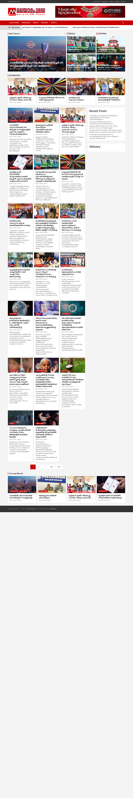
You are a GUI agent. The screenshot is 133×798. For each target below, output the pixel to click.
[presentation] (62, 33)
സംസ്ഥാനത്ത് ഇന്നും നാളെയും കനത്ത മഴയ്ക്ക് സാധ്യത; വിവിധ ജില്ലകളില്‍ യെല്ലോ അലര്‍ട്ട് (20, 432)
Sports (123, 1)
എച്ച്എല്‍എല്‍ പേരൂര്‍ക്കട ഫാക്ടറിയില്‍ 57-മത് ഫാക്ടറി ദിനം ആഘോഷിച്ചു (79, 67)
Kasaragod (105, 1)
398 (51, 467)
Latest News (96, 1)
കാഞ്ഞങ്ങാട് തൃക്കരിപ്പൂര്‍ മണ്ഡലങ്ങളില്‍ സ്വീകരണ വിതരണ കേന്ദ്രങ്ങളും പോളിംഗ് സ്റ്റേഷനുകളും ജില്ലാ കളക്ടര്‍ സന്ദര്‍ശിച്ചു (46, 225)
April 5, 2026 (71, 69)
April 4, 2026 (65, 332)
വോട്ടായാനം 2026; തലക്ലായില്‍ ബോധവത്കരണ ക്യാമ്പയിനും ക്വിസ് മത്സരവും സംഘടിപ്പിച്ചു (71, 225)
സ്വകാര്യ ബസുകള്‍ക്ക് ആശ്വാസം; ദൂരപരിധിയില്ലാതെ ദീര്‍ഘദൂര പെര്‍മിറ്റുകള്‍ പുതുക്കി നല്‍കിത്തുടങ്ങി (45, 176)
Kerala (111, 1)
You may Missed (16, 473)
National (117, 1)
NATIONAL (102, 34)
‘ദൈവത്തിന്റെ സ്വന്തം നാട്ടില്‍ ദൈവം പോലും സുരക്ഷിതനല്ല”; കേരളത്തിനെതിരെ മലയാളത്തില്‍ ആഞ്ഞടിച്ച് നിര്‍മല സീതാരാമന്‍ (45, 380)
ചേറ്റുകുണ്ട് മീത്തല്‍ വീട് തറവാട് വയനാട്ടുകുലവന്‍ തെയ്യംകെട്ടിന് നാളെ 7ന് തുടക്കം (51, 101)
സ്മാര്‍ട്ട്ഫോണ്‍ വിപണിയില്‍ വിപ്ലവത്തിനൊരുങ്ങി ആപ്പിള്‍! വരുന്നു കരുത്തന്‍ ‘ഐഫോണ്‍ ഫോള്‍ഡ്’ (20, 176)
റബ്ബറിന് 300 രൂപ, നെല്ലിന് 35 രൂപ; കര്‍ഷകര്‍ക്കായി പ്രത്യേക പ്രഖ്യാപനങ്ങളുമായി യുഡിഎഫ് (72, 379)
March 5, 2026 (101, 69)
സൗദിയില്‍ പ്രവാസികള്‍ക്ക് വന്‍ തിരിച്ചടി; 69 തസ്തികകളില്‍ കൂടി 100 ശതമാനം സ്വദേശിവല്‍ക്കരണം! (42, 27)
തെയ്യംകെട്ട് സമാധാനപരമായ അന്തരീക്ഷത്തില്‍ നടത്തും (78, 100)
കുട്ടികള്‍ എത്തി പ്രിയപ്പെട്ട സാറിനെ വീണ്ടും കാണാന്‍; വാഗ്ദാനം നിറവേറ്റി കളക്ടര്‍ (20, 100)
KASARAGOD (14, 75)
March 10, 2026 (101, 51)
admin (20, 68)
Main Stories (14, 34)
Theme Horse (31, 509)
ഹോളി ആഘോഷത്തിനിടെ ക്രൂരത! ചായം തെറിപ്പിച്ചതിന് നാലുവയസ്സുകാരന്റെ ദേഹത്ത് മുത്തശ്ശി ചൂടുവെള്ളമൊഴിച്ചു (109, 68)
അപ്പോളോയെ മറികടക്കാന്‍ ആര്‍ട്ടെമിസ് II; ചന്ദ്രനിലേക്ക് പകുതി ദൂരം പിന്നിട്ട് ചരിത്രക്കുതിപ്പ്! (19, 322)
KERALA (71, 34)
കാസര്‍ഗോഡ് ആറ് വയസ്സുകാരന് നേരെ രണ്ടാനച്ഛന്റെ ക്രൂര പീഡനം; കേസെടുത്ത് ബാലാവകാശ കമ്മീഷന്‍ (19, 379)
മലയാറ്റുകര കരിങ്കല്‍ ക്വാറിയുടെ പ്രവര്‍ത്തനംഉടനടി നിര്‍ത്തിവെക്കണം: (103, 27)
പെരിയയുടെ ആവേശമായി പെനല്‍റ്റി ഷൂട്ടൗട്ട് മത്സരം (71, 272)
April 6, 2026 (13, 68)
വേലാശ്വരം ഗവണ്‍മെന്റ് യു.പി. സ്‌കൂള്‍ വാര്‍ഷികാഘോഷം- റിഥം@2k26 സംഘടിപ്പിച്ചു (45, 273)
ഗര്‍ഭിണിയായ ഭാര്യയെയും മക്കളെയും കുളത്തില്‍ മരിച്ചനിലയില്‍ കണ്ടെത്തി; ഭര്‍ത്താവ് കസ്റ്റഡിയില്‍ (45, 432)
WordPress (53, 509)
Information (14, 59)
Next (59, 467)
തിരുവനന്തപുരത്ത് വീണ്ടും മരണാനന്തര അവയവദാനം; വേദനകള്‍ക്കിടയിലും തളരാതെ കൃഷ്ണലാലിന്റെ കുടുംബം (46, 324)
